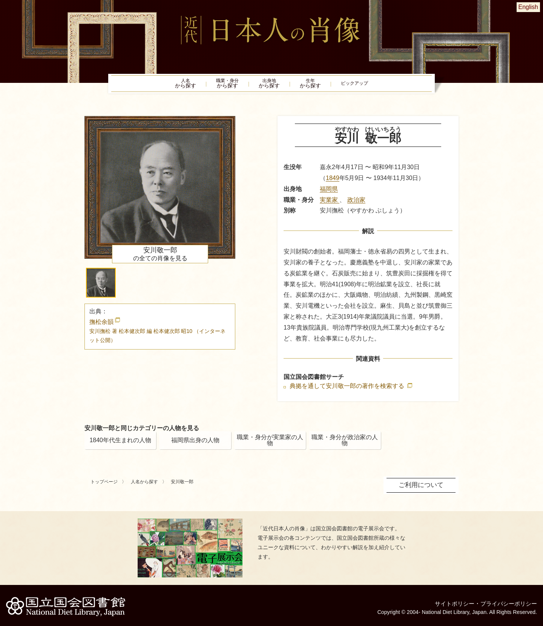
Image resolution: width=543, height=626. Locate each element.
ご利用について (422, 488)
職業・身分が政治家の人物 (344, 443)
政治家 (356, 203)
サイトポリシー (449, 601)
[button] (101, 286)
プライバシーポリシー (507, 601)
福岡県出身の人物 (195, 443)
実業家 (329, 203)
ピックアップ (373, 85)
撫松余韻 (157, 334)
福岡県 (329, 192)
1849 (332, 181)
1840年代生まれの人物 (120, 443)
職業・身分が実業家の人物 (270, 443)
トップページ (104, 485)
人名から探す (144, 485)
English (528, 7)
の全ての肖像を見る (160, 256)
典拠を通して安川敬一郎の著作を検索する (348, 389)
